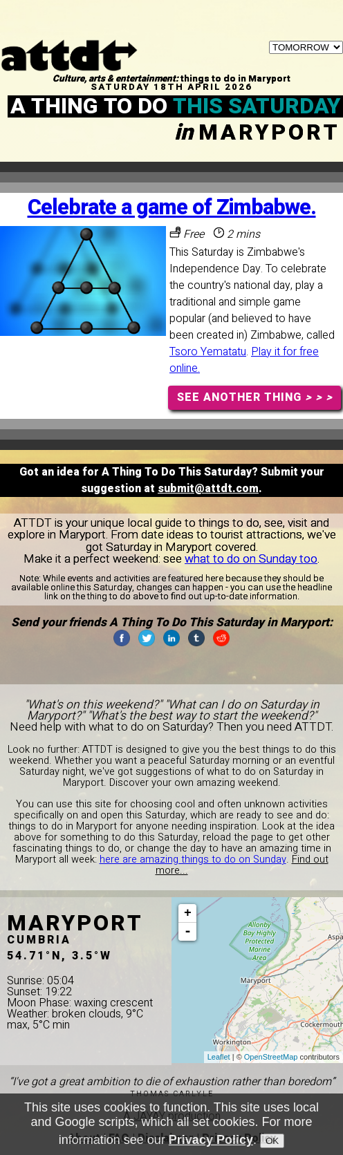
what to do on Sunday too (251, 558)
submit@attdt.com (208, 488)
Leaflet (218, 1057)
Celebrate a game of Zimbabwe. (172, 207)
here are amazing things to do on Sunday (193, 859)
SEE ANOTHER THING (255, 397)
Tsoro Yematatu (207, 352)
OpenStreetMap (271, 1057)
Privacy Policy (211, 1140)
